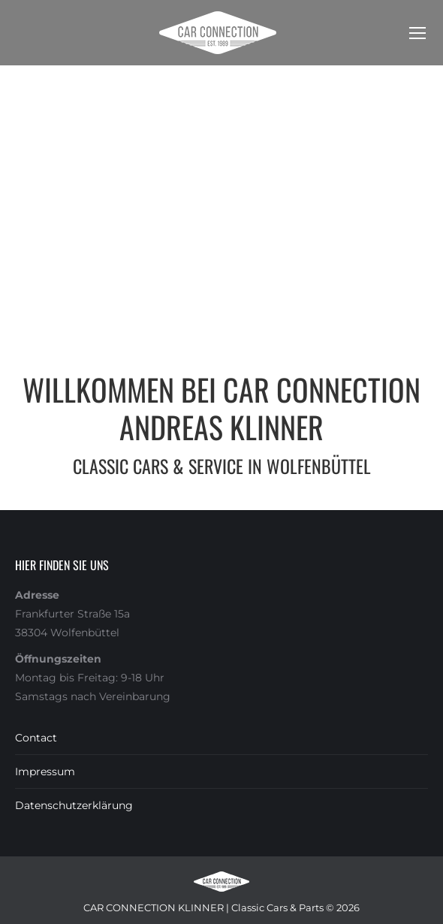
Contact (36, 737)
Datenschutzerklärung (74, 805)
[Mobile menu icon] (417, 33)
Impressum (45, 771)
